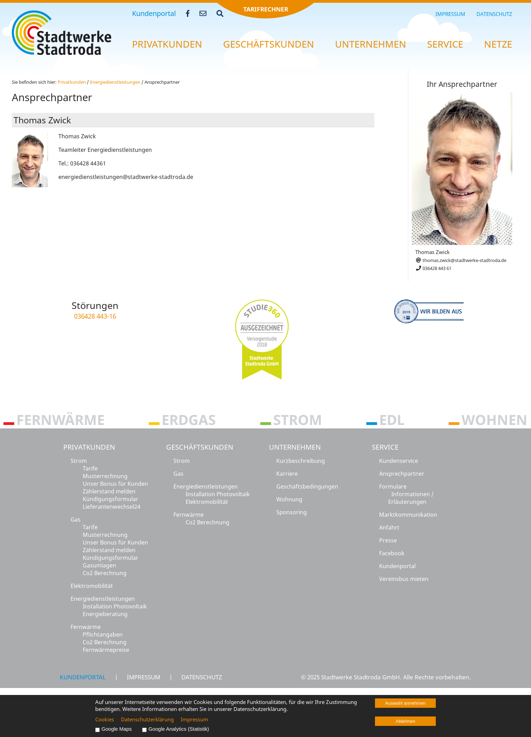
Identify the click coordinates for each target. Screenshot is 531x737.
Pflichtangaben (103, 634)
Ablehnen (405, 721)
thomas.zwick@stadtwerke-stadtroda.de (460, 260)
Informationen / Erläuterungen (411, 498)
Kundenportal (154, 13)
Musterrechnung (105, 476)
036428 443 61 (433, 268)
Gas (76, 519)
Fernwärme (86, 627)
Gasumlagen (99, 565)
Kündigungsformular (110, 499)
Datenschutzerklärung (147, 719)
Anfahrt (389, 527)
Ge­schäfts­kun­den (268, 44)
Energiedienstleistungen (103, 599)
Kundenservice (398, 461)
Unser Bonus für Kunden (115, 484)
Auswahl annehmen (405, 703)
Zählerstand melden (109, 491)
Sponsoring (291, 512)
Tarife (90, 468)
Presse (388, 540)
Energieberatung (105, 614)
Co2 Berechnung (104, 573)
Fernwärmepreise (106, 650)
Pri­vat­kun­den (167, 44)
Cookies (104, 719)
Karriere (287, 473)
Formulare (393, 486)
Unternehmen (295, 447)
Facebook (392, 553)
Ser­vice (445, 44)
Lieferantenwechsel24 (111, 506)
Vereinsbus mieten (403, 579)
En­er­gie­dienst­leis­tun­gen (115, 82)
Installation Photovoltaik (115, 606)
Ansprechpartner (401, 473)
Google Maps (116, 729)
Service (385, 447)
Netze (498, 44)
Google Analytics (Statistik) (178, 729)
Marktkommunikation (408, 514)
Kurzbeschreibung (300, 461)
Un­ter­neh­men (370, 44)
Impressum (450, 13)
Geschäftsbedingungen (307, 486)
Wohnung (289, 499)
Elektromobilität (92, 586)
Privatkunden (89, 447)
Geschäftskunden (199, 447)
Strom (79, 461)
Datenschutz (494, 13)
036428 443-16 (95, 316)
